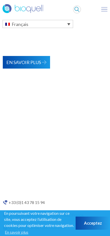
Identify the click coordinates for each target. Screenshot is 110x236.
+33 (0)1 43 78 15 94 (27, 202)
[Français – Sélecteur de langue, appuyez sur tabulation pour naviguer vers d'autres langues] (38, 24)
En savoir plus (23, 62)
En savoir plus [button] (16, 232)
